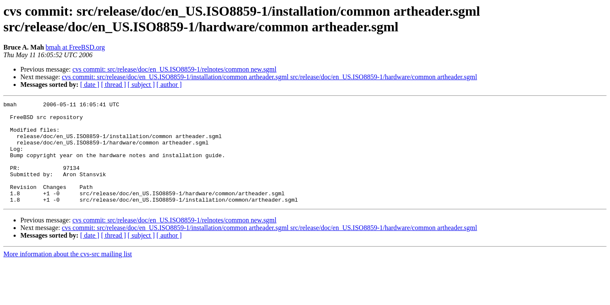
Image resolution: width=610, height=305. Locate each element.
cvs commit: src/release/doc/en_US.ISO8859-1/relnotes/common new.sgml (175, 69)
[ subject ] (141, 84)
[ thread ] (113, 84)
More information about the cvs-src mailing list (67, 274)
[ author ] (169, 84)
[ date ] (89, 84)
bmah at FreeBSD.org (75, 47)
